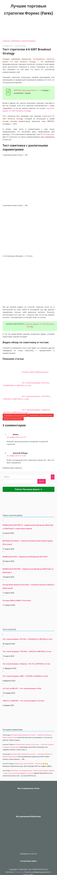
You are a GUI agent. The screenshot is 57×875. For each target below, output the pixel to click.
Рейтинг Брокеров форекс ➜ (28, 489)
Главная (6, 41)
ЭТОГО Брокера (47, 134)
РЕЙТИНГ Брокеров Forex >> (26, 90)
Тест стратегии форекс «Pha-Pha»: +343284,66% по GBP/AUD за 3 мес (28, 639)
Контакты (9, 872)
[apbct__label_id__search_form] (20, 481)
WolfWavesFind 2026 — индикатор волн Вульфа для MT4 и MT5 (25, 557)
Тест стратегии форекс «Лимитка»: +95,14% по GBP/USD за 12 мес (26, 664)
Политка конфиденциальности (37, 872)
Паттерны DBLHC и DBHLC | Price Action (17, 600)
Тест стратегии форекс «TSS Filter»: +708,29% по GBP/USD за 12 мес (27, 651)
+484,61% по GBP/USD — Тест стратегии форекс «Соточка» (24, 701)
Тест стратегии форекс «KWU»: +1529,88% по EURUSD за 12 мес (25, 676)
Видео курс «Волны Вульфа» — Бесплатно (28, 763)
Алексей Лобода (20, 46)
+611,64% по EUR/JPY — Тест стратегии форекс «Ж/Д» (22, 688)
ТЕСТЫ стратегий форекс (13, 419)
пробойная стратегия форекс (23, 41)
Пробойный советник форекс (41, 415)
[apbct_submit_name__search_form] (41, 481)
